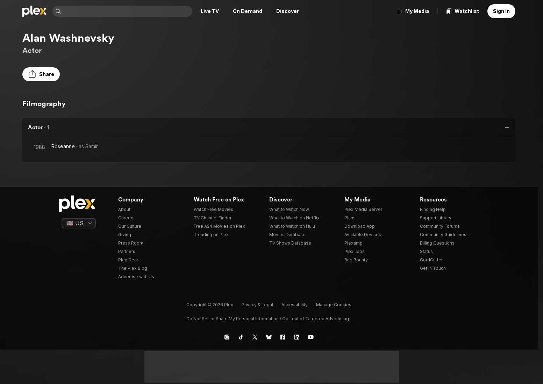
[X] (255, 337)
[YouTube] (311, 337)
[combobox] (127, 11)
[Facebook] (283, 337)
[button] (41, 74)
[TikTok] (241, 337)
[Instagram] (227, 337)
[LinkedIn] (297, 337)
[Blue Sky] (269, 337)
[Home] (34, 11)
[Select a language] (79, 223)
